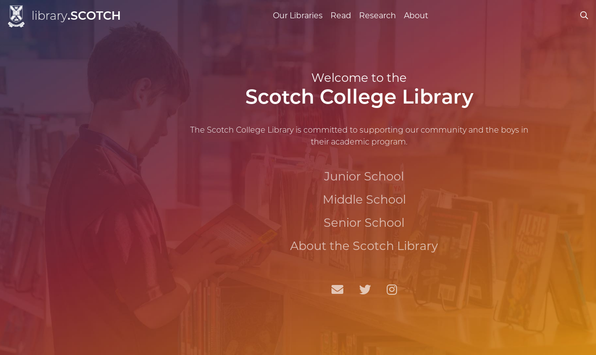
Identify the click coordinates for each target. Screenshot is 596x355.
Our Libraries (298, 15)
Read (341, 15)
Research (377, 15)
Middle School (364, 199)
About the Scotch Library (364, 246)
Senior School (364, 222)
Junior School (364, 176)
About (416, 15)
